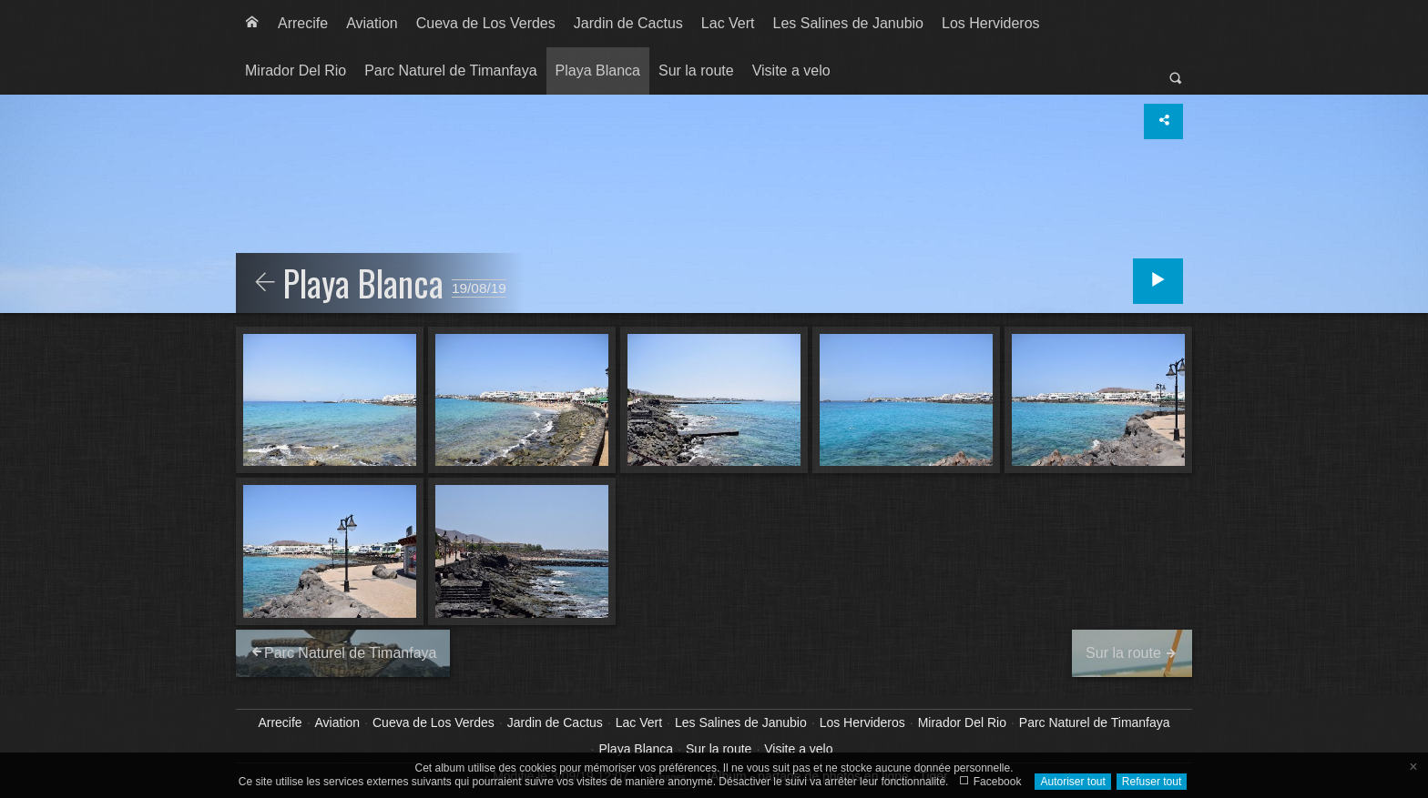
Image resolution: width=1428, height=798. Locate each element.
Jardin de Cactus (628, 23)
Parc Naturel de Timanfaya (450, 70)
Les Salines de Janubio (848, 23)
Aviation (372, 23)
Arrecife (303, 23)
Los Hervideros (991, 23)
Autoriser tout (1072, 781)
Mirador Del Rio (295, 70)
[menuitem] (252, 23)
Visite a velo (791, 70)
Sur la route (696, 70)
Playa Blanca (598, 70)
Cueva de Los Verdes (486, 23)
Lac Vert (728, 23)
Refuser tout (1151, 781)
